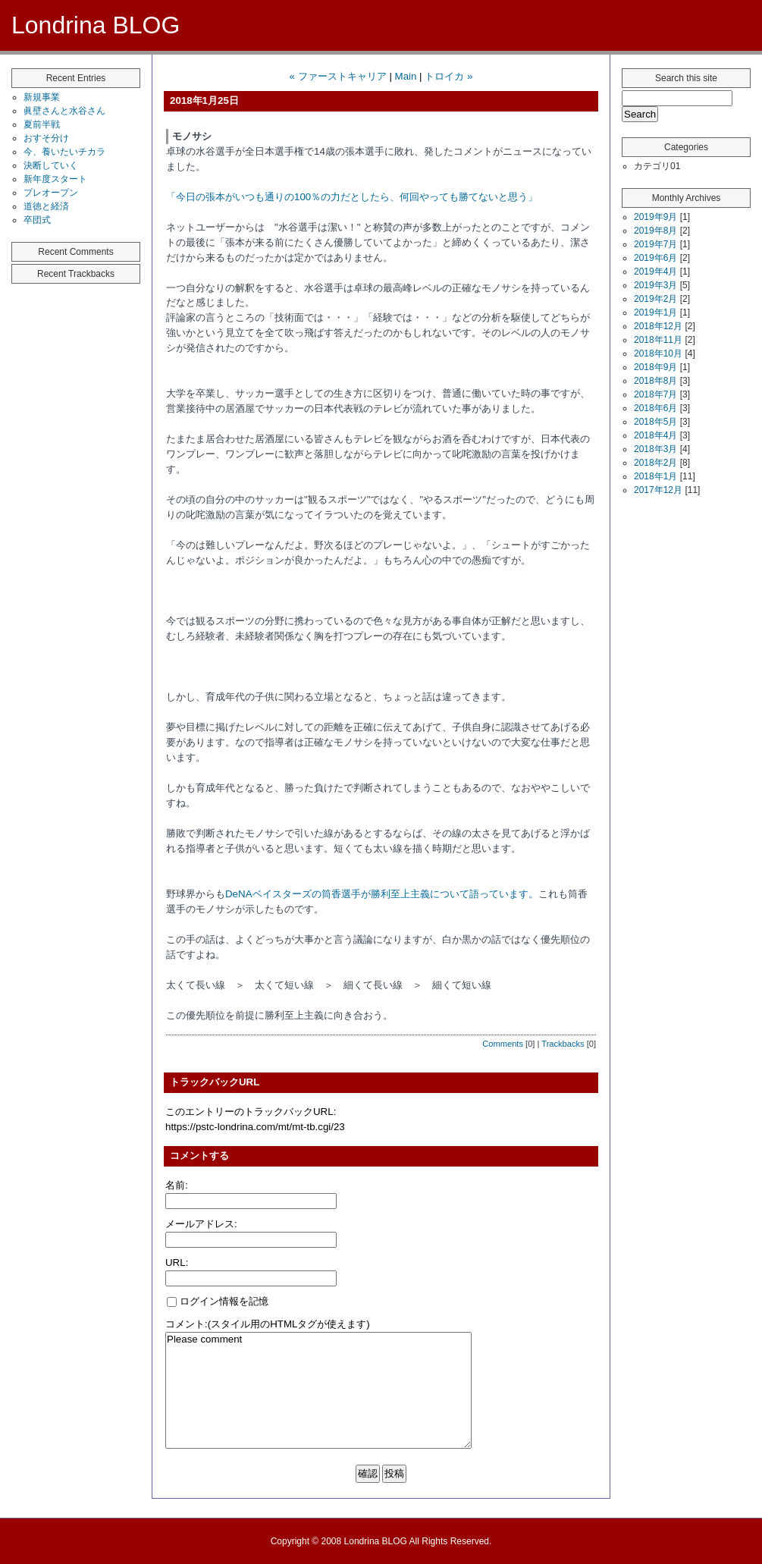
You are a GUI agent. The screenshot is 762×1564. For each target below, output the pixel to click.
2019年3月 (655, 285)
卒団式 (37, 220)
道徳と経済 (46, 206)
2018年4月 (655, 435)
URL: (176, 1262)
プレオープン (51, 192)
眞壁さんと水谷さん (64, 110)
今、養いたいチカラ (64, 151)
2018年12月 (658, 326)
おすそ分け (46, 138)
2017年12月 (658, 490)
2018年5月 (655, 421)
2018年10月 (658, 353)
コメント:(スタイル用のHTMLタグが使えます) (267, 1324)
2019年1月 (655, 312)
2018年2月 (655, 462)
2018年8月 (655, 380)
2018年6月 (655, 408)
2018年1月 (655, 476)
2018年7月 (655, 394)
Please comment (318, 1390)
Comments (502, 1043)
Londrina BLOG (95, 25)
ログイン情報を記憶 (217, 1301)
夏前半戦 (42, 124)
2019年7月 (655, 244)
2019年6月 (655, 258)
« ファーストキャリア (338, 76)
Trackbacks (562, 1043)
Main (406, 76)
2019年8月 (655, 230)
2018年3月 (655, 449)
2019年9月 (655, 217)
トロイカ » (448, 76)
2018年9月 (655, 367)
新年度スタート (55, 179)
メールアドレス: (201, 1224)
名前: (176, 1185)
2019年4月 (655, 271)
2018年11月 (658, 339)
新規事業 (42, 97)
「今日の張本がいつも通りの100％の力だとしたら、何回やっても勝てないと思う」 (352, 197)
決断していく (51, 165)
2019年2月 (655, 299)
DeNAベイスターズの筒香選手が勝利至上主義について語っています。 (381, 894)
